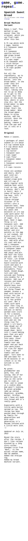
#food (22, 20)
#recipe (7, 22)
